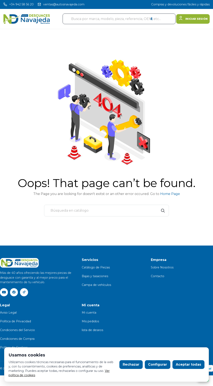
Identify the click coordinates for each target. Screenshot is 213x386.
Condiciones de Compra (17, 339)
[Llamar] (18, 4)
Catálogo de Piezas (96, 267)
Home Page (170, 194)
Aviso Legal (8, 313)
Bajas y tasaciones (95, 276)
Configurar (157, 364)
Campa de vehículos (96, 285)
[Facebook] (14, 292)
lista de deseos (92, 330)
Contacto (157, 276)
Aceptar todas (188, 364)
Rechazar (131, 364)
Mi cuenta (89, 313)
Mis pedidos (90, 322)
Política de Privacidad (15, 322)
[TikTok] (25, 292)
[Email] (60, 4)
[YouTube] (4, 292)
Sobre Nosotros (162, 267)
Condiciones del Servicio (17, 330)
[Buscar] (106, 210)
